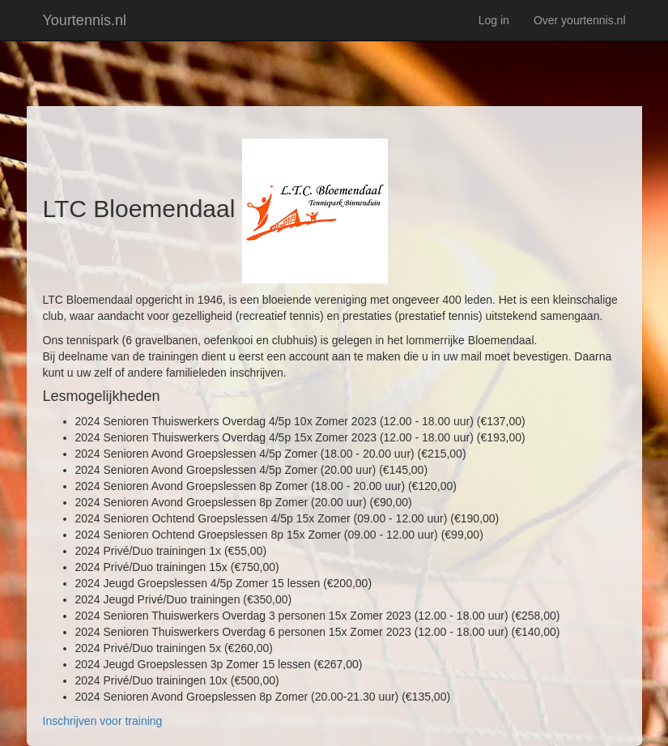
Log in (494, 20)
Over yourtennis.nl (580, 20)
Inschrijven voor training (103, 720)
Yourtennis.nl (84, 20)
